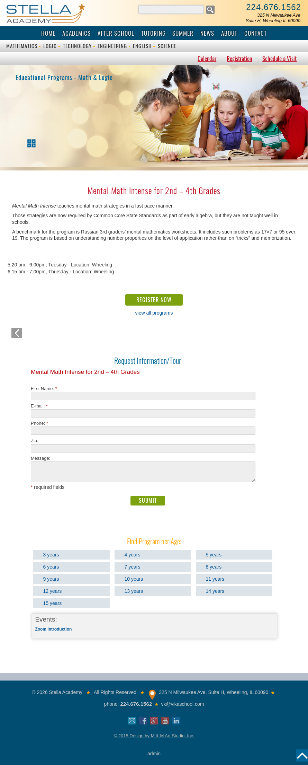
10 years (134, 579)
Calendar (207, 58)
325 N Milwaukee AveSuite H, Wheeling (273, 17)
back (16, 333)
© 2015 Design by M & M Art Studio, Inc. (154, 735)
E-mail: (39, 405)
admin (154, 753)
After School (116, 33)
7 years (133, 567)
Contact (255, 33)
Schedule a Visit (279, 58)
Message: (40, 458)
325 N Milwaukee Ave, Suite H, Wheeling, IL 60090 (213, 692)
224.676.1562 (273, 7)
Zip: (36, 440)
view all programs (154, 313)
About (229, 33)
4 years (133, 554)
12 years (52, 591)
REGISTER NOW (154, 300)
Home (48, 33)
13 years (134, 591)
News (207, 33)
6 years (51, 567)
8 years (213, 567)
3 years (51, 554)
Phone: (39, 423)
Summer (182, 33)
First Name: (44, 388)
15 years (52, 603)
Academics (76, 33)
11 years (215, 579)
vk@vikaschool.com (182, 704)
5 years (213, 554)
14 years (215, 591)
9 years (51, 579)
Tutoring (153, 33)
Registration (239, 58)
